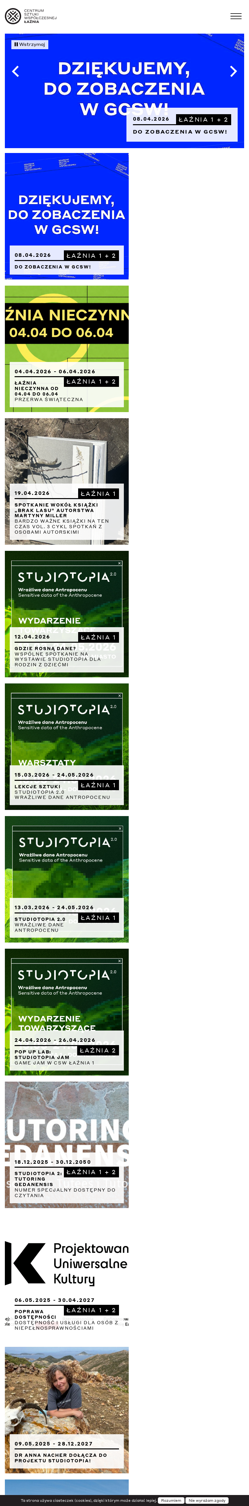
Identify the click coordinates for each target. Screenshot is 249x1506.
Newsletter (124, 1323)
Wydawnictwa (124, 1391)
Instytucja (124, 1303)
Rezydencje (124, 1381)
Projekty (124, 1342)
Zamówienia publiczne (142, 1410)
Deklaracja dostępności (124, 1332)
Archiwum (124, 1352)
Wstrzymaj (30, 44)
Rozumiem (171, 1500)
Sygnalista (124, 1420)
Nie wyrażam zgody (207, 1500)
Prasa (124, 1361)
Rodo (125, 1371)
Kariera (124, 1400)
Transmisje (157, 1313)
